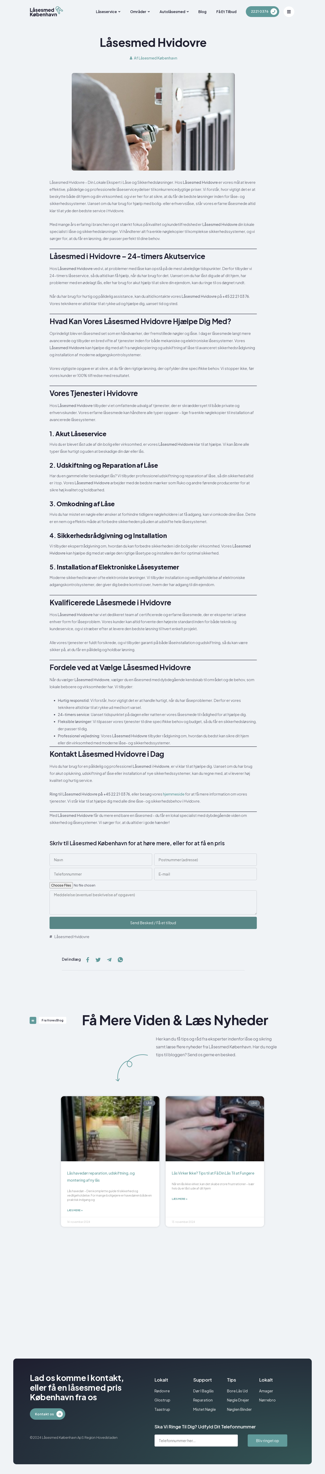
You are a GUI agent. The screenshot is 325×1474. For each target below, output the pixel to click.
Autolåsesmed (163, 11)
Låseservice (92, 11)
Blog (194, 11)
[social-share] (87, 959)
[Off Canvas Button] (289, 11)
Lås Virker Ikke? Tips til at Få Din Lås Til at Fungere (213, 1173)
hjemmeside (173, 794)
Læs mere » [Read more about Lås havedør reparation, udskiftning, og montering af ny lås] (75, 1211)
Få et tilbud (221, 11)
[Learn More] (264, 11)
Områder (127, 11)
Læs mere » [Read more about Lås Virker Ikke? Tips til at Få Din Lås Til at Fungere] (179, 1199)
